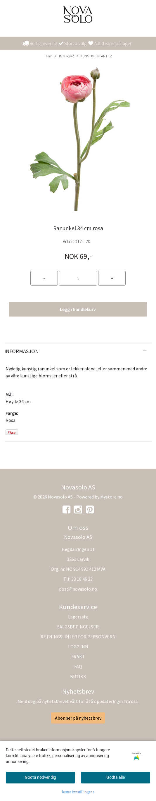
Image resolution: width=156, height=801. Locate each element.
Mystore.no (111, 497)
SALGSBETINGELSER (78, 627)
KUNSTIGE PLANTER (94, 56)
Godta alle (115, 777)
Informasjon (21, 351)
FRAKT (78, 656)
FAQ (78, 666)
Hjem (48, 56)
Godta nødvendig (40, 777)
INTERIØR (64, 56)
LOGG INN (78, 646)
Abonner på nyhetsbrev (78, 718)
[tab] (78, 351)
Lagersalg (78, 617)
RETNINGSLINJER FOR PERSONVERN (78, 637)
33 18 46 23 (82, 579)
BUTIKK (78, 676)
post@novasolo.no (78, 589)
